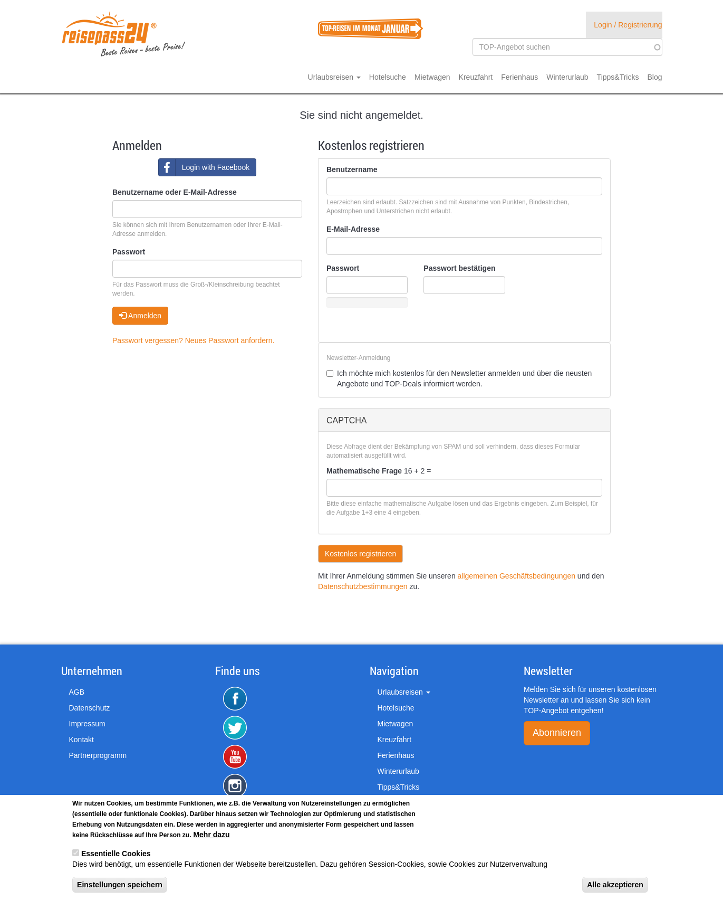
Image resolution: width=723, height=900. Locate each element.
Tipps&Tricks (618, 77)
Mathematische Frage (364, 471)
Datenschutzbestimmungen (363, 586)
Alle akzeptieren (615, 884)
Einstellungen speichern (119, 884)
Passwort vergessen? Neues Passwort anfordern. (193, 340)
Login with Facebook (204, 167)
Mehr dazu (211, 834)
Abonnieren (557, 732)
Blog (654, 77)
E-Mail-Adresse (353, 229)
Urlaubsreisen (334, 77)
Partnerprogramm (98, 755)
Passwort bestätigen (459, 268)
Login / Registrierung (628, 25)
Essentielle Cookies (116, 853)
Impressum (87, 723)
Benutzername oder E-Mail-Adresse (174, 192)
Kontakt (81, 739)
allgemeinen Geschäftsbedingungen (516, 576)
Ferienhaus (519, 77)
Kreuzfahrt (476, 77)
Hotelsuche (387, 77)
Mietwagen (432, 77)
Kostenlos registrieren (360, 554)
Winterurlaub (567, 77)
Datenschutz (89, 708)
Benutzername (351, 169)
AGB (77, 692)
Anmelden (140, 315)
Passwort (128, 252)
